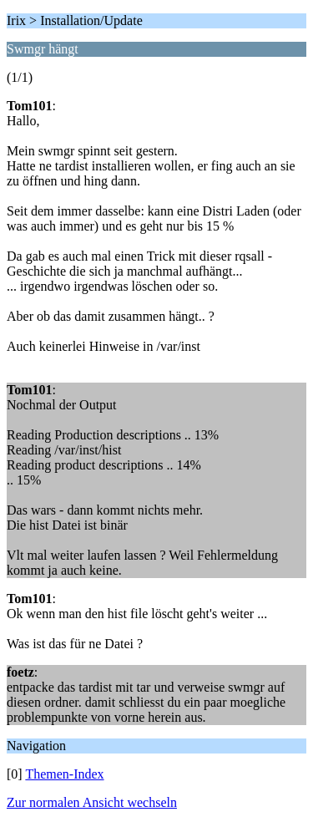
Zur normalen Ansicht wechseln (92, 802)
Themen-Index (64, 774)
